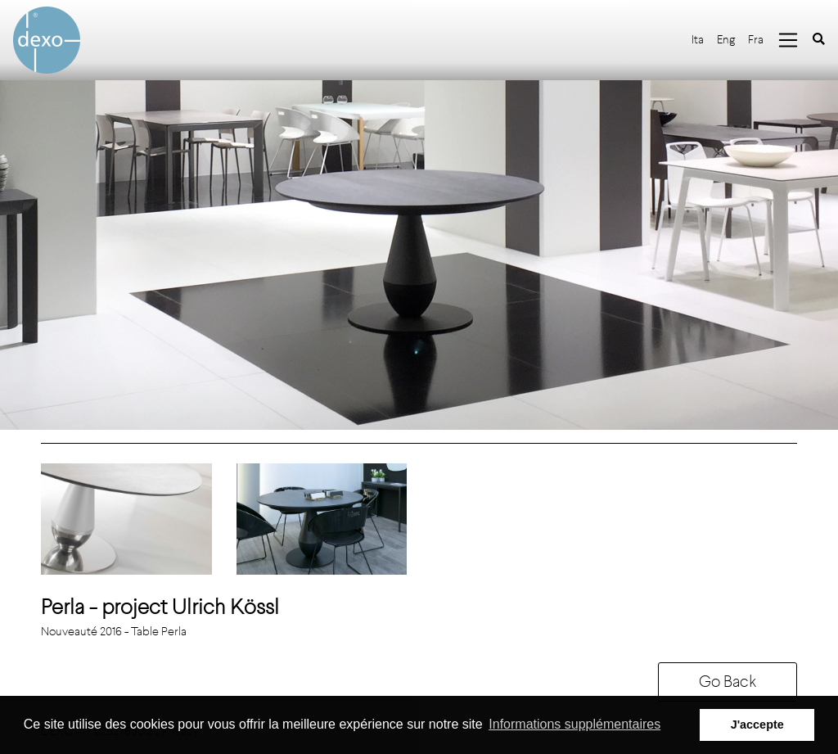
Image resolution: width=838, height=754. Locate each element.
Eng (726, 40)
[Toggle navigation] (788, 40)
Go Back (727, 681)
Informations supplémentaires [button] (574, 724)
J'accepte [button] (757, 724)
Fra (756, 40)
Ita (698, 40)
